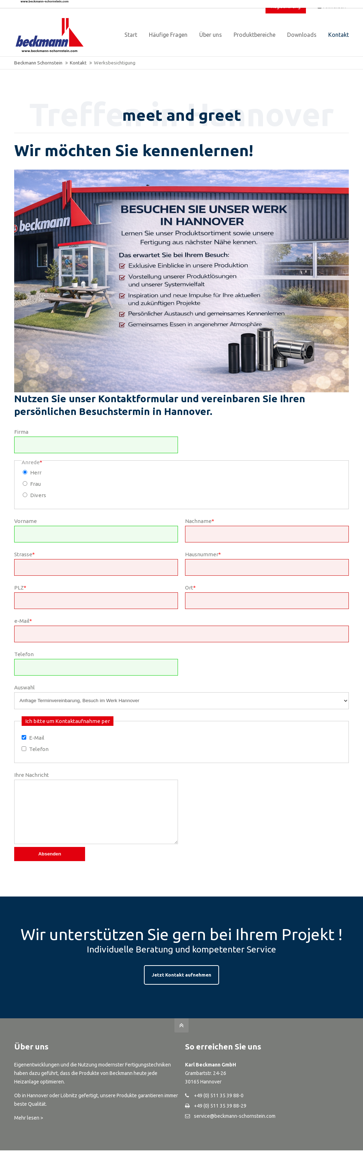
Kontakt (78, 63)
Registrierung (286, 6)
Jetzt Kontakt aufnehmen (181, 985)
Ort (190, 588)
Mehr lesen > (28, 1128)
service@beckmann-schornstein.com (234, 1126)
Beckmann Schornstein (38, 63)
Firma (21, 432)
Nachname (199, 521)
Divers (38, 495)
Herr (35, 472)
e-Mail (23, 621)
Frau (35, 484)
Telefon (24, 654)
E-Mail (36, 738)
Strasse (24, 554)
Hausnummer (203, 554)
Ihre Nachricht (31, 775)
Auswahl (24, 687)
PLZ (20, 588)
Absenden (49, 864)
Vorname (25, 521)
